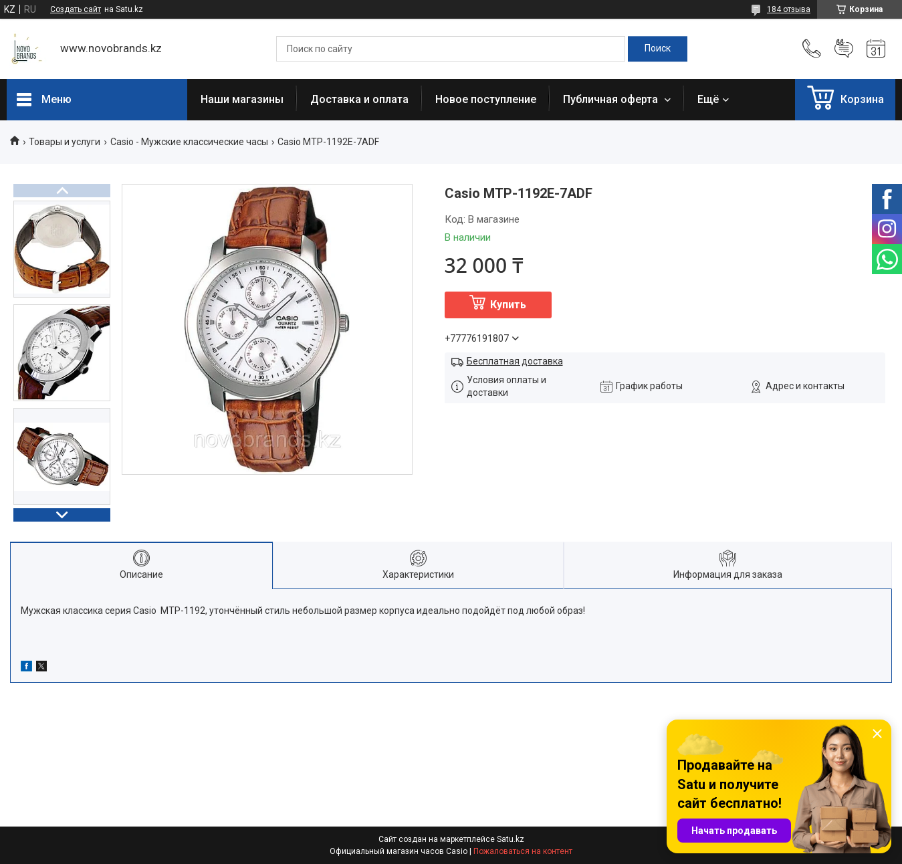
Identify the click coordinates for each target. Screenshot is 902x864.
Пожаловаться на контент (522, 851)
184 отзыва (788, 9)
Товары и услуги (64, 141)
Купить (508, 304)
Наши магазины (242, 99)
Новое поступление (485, 99)
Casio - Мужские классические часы (189, 141)
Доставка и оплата (359, 99)
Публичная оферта (612, 99)
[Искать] (657, 49)
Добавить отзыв (843, 48)
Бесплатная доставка (515, 361)
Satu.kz (510, 839)
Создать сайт (75, 9)
